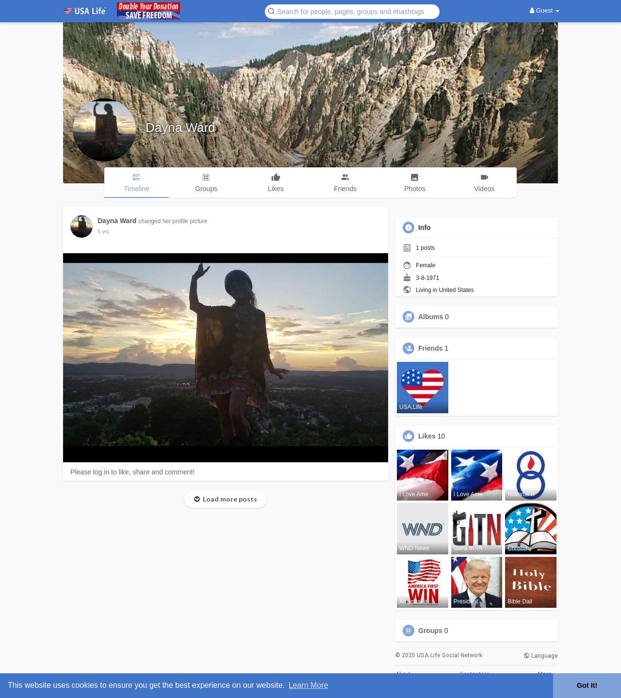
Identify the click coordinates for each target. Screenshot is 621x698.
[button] (352, 11)
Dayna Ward (180, 127)
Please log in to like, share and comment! (132, 472)
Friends (430, 348)
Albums (430, 317)
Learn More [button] (308, 685)
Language (540, 656)
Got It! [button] (587, 685)
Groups (430, 630)
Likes (427, 436)
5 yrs (103, 231)
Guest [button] (544, 10)
